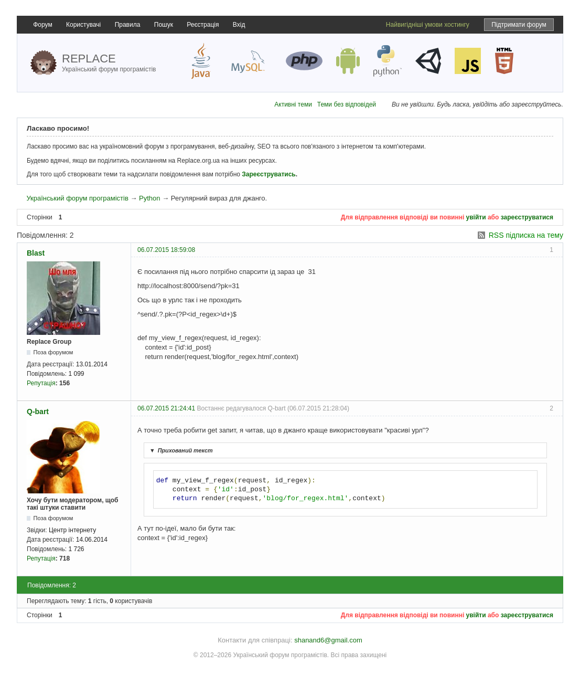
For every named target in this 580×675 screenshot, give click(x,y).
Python (149, 198)
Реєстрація (203, 24)
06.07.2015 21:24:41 (166, 408)
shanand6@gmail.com (328, 640)
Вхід (239, 24)
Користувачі (83, 24)
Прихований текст (180, 450)
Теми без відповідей (346, 104)
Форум (42, 24)
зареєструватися (527, 217)
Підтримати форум (518, 24)
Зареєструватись (268, 174)
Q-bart (38, 411)
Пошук (163, 24)
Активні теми (293, 104)
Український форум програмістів (77, 198)
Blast (36, 253)
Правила (128, 24)
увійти (476, 217)
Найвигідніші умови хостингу (427, 24)
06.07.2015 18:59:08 (166, 250)
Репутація (41, 383)
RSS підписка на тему (526, 235)
